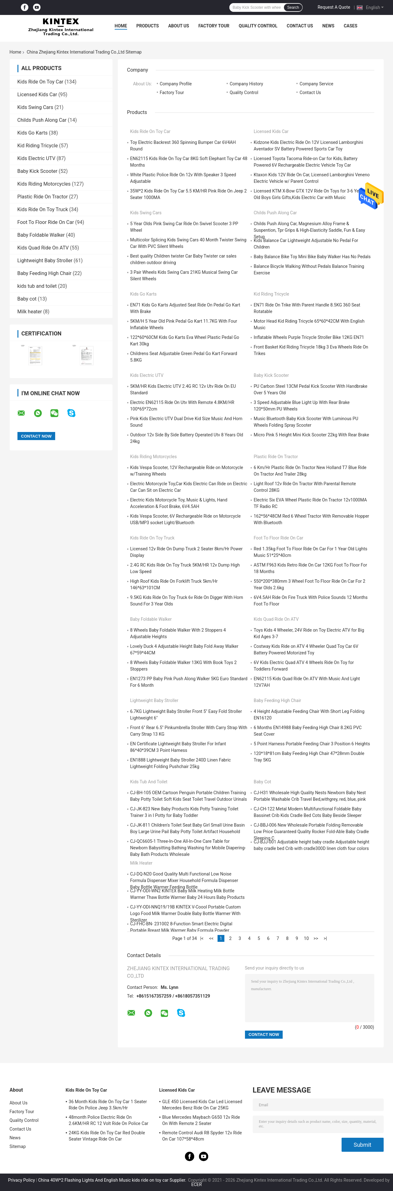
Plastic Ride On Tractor (42, 197)
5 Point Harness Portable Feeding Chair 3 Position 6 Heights (312, 743)
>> (316, 938)
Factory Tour (214, 25)
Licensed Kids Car (37, 94)
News (328, 25)
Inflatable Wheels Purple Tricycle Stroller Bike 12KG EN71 (309, 337)
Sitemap (18, 1146)
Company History (246, 83)
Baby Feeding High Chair (44, 273)
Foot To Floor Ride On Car (45, 222)
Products (148, 25)
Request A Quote (334, 7)
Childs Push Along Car (42, 120)
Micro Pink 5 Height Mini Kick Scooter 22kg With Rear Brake (311, 434)
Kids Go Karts (32, 133)
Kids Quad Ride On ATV (43, 248)
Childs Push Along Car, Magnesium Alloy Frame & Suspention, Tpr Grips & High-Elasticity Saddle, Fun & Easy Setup (309, 230)
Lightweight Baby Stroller (45, 260)
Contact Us (300, 25)
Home (121, 25)
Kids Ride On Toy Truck (42, 209)
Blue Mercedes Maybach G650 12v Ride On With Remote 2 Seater (201, 1120)
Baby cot (27, 299)
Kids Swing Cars (35, 107)
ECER (196, 1184)
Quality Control (258, 25)
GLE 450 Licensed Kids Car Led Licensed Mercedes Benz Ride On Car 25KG (202, 1104)
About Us (178, 25)
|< (202, 938)
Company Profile (176, 83)
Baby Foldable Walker (41, 235)
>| (325, 938)
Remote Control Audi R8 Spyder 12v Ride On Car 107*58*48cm (202, 1135)
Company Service (316, 83)
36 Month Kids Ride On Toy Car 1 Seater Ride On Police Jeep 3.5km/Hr (108, 1104)
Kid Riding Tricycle (37, 146)
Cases (350, 25)
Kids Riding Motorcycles (44, 184)
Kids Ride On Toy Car (40, 82)
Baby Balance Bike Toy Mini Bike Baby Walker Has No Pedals (312, 256)
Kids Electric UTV (36, 158)
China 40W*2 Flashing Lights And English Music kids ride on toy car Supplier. (112, 1180)
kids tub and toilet (37, 286)
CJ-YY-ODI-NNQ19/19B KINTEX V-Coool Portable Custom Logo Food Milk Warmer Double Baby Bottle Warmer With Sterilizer (185, 913)
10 (306, 938)
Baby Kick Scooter (37, 171)
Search (293, 7)
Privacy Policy (21, 1180)
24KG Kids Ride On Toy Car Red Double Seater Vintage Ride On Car (107, 1135)
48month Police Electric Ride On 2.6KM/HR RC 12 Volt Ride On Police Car (108, 1120)
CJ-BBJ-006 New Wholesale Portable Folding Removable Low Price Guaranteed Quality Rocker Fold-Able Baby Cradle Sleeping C (311, 832)
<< (211, 938)
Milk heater (29, 312)
